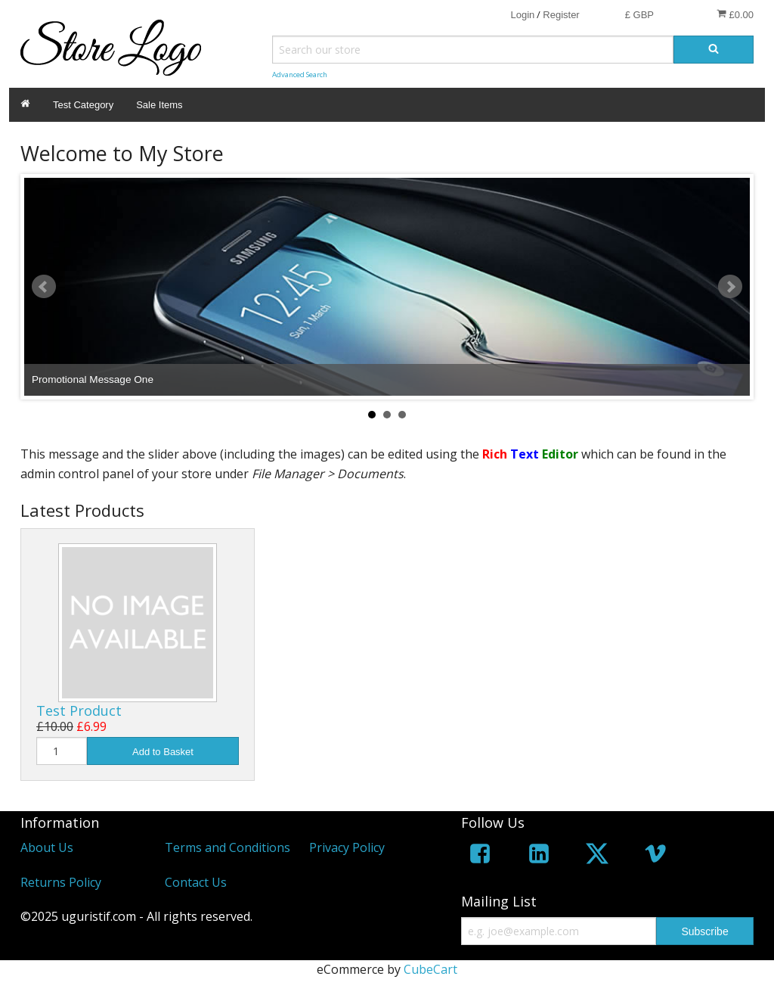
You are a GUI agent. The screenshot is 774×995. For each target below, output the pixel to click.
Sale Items (159, 104)
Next (730, 287)
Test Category (83, 104)
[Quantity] (61, 751)
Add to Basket (163, 751)
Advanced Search (299, 74)
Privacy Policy (347, 847)
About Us (46, 847)
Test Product (79, 710)
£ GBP (639, 14)
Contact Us (196, 882)
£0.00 (735, 14)
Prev (44, 287)
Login (522, 14)
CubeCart (430, 969)
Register (561, 14)
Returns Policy (60, 882)
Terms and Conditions (227, 847)
